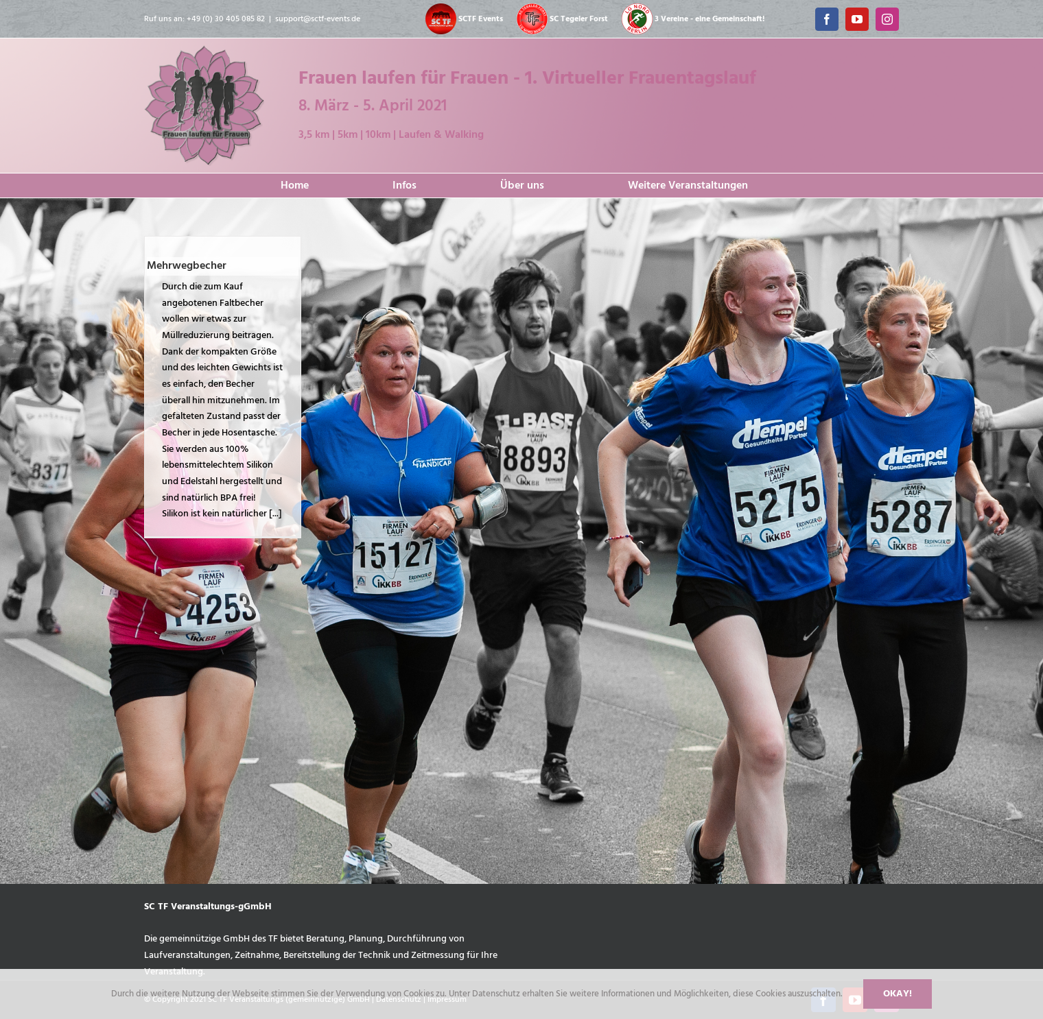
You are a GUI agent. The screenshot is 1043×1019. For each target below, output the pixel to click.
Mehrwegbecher (186, 266)
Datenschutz (497, 994)
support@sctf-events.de (317, 19)
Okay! (897, 994)
